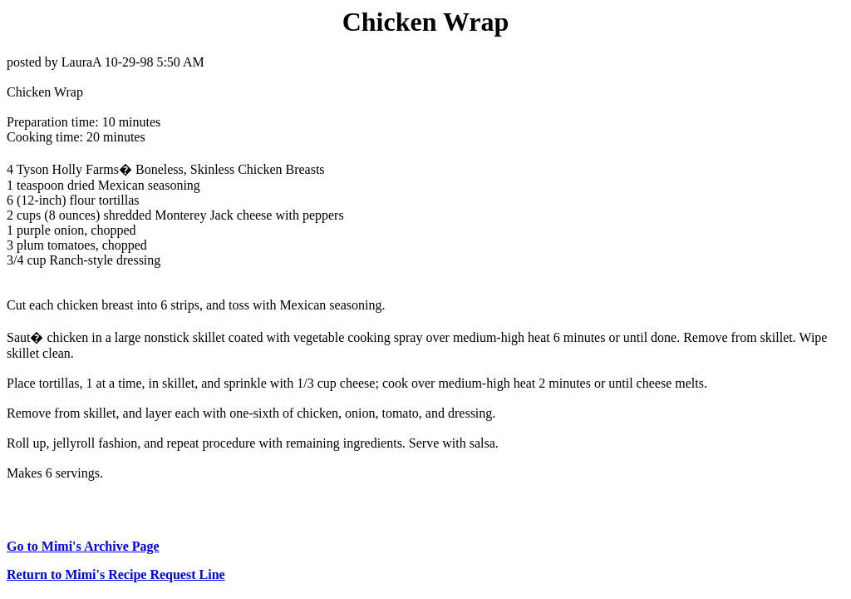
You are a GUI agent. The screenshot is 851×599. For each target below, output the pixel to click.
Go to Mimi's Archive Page (83, 546)
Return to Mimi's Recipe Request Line (116, 574)
